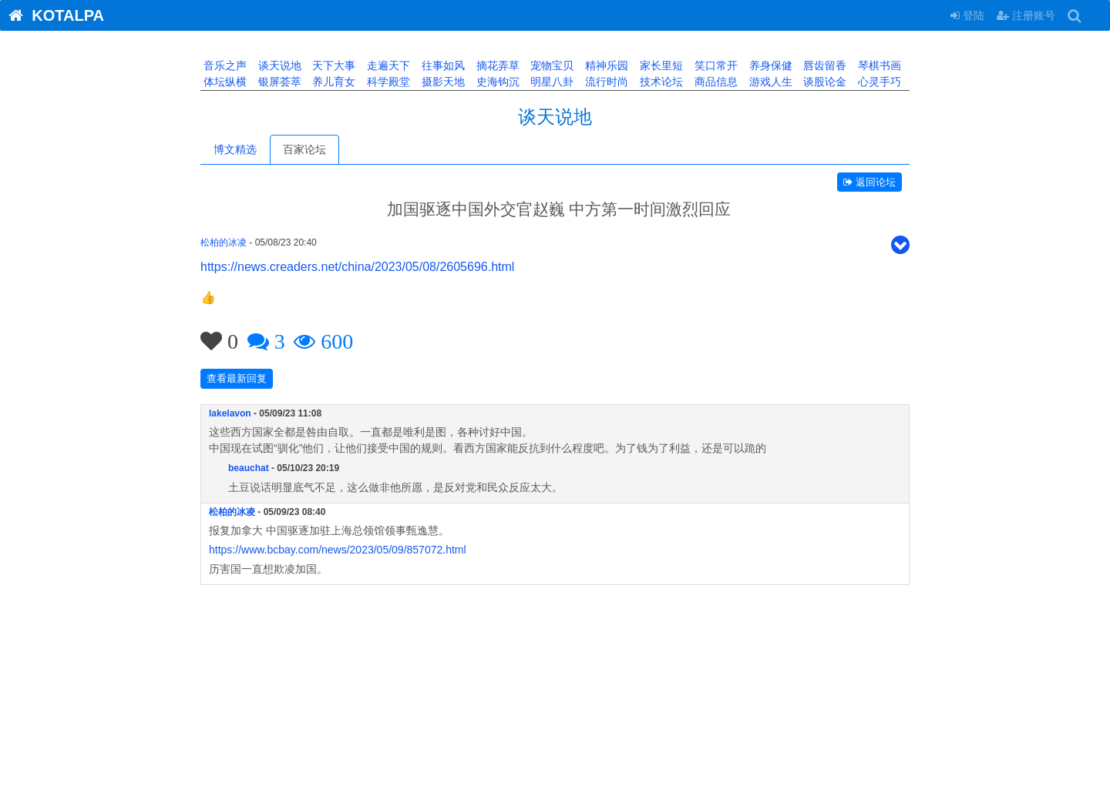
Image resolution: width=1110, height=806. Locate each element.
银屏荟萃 (278, 81)
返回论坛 (869, 182)
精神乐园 (605, 65)
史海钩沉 (496, 81)
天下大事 (333, 65)
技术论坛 (660, 81)
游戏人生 (769, 81)
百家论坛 (304, 149)
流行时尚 (605, 81)
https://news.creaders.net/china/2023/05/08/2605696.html (357, 266)
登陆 (967, 15)
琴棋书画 (878, 65)
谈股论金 (823, 81)
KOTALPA (52, 15)
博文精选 (235, 149)
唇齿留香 (823, 65)
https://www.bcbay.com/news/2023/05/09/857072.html (337, 549)
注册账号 (1026, 15)
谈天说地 (278, 65)
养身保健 (769, 65)
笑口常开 (714, 65)
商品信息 (714, 81)
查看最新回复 (237, 378)
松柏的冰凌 (223, 242)
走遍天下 (387, 65)
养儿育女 (333, 81)
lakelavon (230, 413)
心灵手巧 (878, 81)
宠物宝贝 (551, 65)
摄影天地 (442, 81)
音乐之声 (223, 65)
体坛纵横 (223, 81)
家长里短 (660, 65)
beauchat (248, 468)
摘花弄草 (496, 65)
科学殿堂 (387, 81)
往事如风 (442, 65)
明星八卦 (551, 81)
